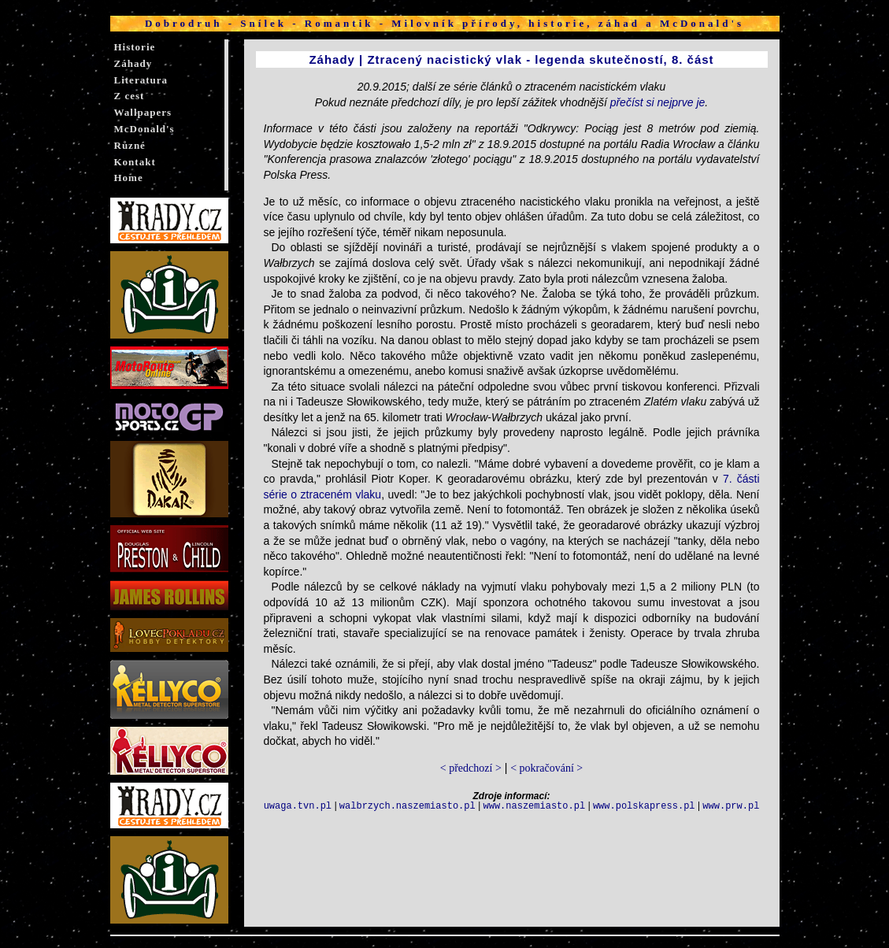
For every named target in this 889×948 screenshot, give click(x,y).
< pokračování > (546, 768)
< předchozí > (471, 768)
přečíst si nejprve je (658, 102)
